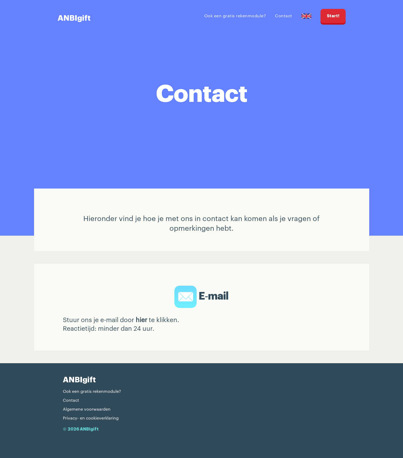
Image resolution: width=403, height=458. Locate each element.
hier (141, 319)
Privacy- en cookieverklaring (91, 418)
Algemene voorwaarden (87, 409)
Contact (283, 15)
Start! (333, 16)
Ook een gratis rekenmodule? (235, 15)
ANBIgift (74, 18)
